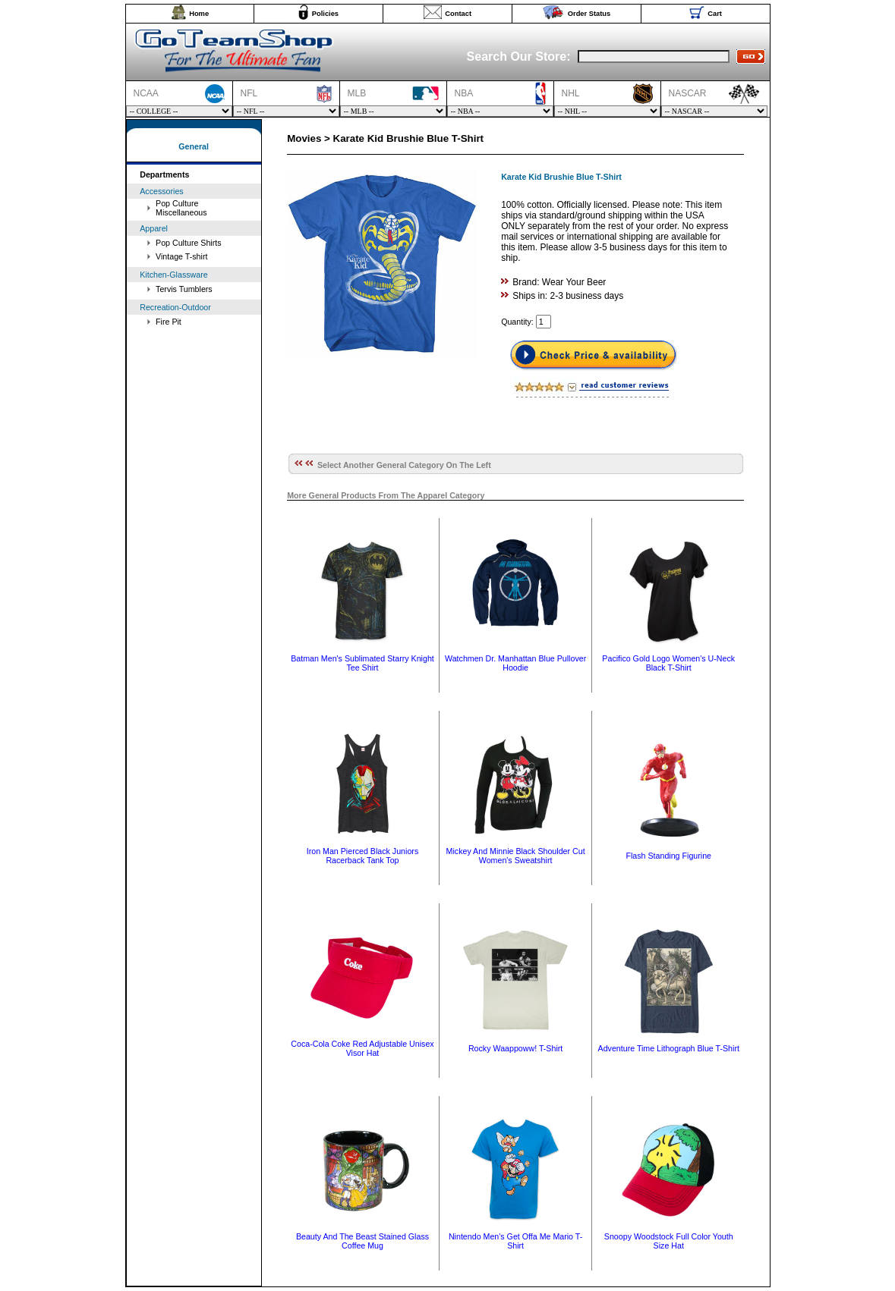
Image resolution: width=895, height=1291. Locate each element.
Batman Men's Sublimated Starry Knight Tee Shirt (362, 663)
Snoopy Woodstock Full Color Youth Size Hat (668, 1241)
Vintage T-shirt (181, 256)
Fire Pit (168, 321)
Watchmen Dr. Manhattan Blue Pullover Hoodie (515, 663)
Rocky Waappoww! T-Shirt (515, 1048)
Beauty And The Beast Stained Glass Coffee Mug (362, 1241)
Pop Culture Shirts (188, 242)
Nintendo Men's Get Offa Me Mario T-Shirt (515, 1241)
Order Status (589, 13)
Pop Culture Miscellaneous (181, 208)
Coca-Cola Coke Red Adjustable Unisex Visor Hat (362, 1048)
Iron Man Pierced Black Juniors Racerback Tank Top (362, 856)
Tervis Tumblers (184, 289)
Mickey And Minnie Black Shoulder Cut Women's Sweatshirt (515, 856)
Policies (325, 13)
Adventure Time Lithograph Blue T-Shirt (668, 1048)
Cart (714, 13)
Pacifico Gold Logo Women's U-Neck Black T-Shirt (668, 663)
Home (199, 13)
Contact (458, 13)
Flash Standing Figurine (668, 855)
